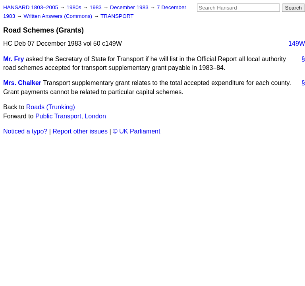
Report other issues (80, 131)
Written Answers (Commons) (58, 16)
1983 (96, 7)
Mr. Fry (13, 59)
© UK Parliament (136, 131)
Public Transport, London (70, 116)
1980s (74, 7)
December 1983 (130, 7)
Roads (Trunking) (50, 107)
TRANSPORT (117, 16)
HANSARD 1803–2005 (30, 7)
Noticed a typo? (25, 131)
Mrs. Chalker (22, 82)
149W (296, 43)
